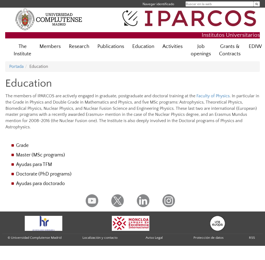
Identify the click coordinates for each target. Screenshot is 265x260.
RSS (252, 238)
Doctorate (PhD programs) (44, 174)
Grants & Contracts (230, 50)
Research (79, 46)
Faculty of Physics (213, 95)
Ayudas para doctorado (40, 183)
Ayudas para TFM (34, 164)
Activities (172, 46)
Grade (22, 145)
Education (143, 46)
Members (50, 46)
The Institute (22, 50)
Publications (110, 46)
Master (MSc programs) (40, 155)
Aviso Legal (154, 238)
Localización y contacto (100, 238)
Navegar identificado (158, 4)
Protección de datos (208, 238)
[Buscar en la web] (257, 4)
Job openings (201, 50)
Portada (16, 66)
